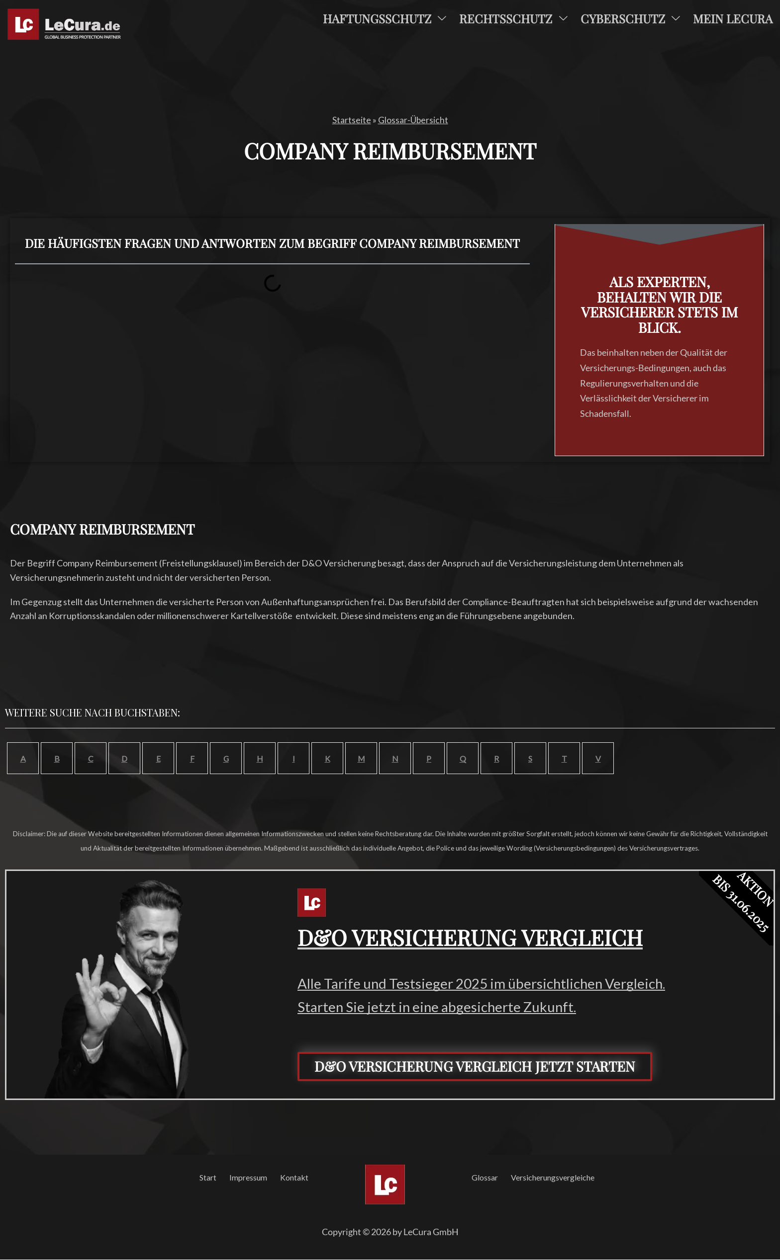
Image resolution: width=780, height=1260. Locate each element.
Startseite (351, 119)
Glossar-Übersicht (413, 119)
